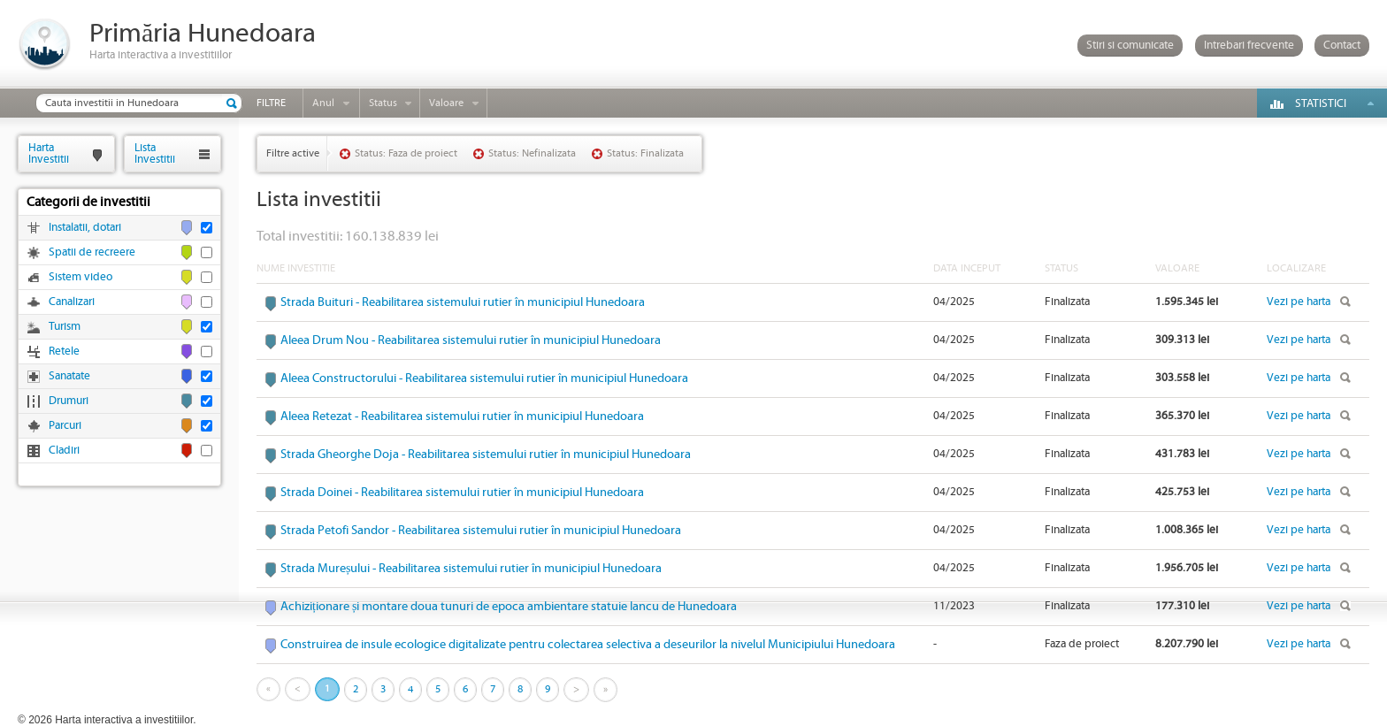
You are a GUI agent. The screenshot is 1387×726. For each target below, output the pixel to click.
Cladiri (64, 450)
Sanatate (69, 376)
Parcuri (65, 425)
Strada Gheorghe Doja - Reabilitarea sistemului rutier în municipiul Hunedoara (485, 454)
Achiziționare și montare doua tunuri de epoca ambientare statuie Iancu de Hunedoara (508, 606)
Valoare (446, 103)
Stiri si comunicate (1130, 45)
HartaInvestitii (48, 153)
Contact (1341, 45)
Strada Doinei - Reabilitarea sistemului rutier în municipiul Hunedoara (462, 492)
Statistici (1320, 104)
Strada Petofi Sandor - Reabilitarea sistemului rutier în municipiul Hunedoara (480, 530)
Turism (64, 326)
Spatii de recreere (92, 252)
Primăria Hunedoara (202, 34)
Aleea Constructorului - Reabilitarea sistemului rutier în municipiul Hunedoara (484, 378)
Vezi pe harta (1298, 302)
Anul (323, 103)
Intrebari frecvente (1249, 45)
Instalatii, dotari (85, 227)
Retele (64, 351)
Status (383, 103)
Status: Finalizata (645, 153)
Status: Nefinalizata (532, 153)
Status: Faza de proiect (406, 153)
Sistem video (80, 277)
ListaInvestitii (154, 153)
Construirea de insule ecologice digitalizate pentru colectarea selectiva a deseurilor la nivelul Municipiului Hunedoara (587, 644)
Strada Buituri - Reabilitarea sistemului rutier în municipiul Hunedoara (462, 302)
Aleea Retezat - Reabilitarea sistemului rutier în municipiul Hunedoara (462, 416)
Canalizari (72, 302)
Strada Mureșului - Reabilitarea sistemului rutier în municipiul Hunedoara (471, 568)
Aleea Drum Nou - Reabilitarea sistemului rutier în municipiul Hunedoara (470, 340)
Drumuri (68, 401)
